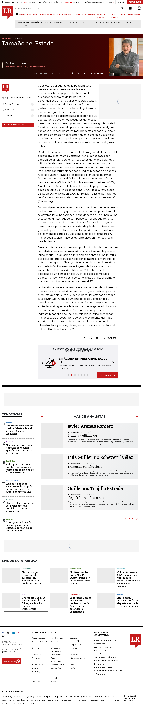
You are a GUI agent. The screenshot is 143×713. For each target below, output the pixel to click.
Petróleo (126, 22)
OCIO (52, 15)
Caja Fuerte (56, 641)
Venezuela (26, 569)
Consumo (36, 648)
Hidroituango (102, 22)
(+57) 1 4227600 (9, 651)
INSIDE (137, 15)
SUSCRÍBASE (135, 2)
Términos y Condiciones (105, 657)
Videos (54, 681)
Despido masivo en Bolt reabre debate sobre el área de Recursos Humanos (19, 429)
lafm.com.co (113, 700)
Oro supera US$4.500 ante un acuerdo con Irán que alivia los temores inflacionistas (34, 603)
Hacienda (10, 461)
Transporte (75, 569)
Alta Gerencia (57, 638)
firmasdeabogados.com (81, 696)
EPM (92, 22)
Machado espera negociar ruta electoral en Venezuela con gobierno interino (32, 578)
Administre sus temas (14, 125)
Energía (47, 22)
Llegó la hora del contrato (86, 498)
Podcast (35, 675)
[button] (41, 363)
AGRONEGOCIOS (79, 15)
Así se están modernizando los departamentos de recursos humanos (127, 601)
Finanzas (36, 658)
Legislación (75, 594)
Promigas (115, 22)
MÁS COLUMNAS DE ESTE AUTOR (50, 74)
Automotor (12, 480)
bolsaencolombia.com (104, 696)
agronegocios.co (33, 696)
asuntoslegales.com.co (12, 696)
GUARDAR (97, 74)
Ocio (72, 668)
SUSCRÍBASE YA (107, 375)
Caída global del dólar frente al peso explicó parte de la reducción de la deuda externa (20, 468)
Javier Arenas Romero (90, 426)
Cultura (121, 569)
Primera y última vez (82, 435)
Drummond (58, 22)
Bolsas (25, 594)
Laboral (10, 422)
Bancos (9, 442)
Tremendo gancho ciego (85, 467)
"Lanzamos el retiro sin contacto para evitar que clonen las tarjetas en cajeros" (19, 449)
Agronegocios (38, 638)
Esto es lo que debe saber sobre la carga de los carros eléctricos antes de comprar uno (19, 487)
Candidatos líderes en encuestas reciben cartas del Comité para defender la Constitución (80, 604)
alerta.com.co (8, 703)
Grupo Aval (23, 26)
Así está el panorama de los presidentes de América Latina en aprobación (20, 507)
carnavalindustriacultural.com (44, 700)
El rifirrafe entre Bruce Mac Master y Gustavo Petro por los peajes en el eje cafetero (81, 578)
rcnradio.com (82, 700)
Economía (75, 648)
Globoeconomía (77, 658)
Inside (73, 665)
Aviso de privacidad (103, 654)
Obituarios (56, 668)
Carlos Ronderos (16, 63)
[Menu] (17, 14)
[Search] (122, 8)
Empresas (36, 655)
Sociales (36, 681)
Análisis (73, 638)
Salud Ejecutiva (77, 675)
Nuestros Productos (103, 647)
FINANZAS (23, 15)
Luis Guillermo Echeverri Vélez (100, 457)
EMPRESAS (44, 15)
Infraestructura (57, 665)
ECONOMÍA (34, 15)
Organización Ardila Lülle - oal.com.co (130, 698)
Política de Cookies (103, 667)
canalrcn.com (66, 700)
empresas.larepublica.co (55, 696)
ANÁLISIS (91, 15)
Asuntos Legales (39, 641)
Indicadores (37, 665)
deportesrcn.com (26, 703)
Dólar (84, 22)
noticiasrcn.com (98, 700)
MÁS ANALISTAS (127, 519)
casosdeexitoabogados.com (15, 700)
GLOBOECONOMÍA (63, 15)
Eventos (74, 655)
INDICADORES (127, 15)
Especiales (56, 655)
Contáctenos (100, 650)
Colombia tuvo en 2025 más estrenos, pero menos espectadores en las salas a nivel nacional (128, 579)
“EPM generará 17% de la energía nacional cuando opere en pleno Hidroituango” (19, 526)
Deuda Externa (72, 22)
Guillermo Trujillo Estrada (95, 488)
